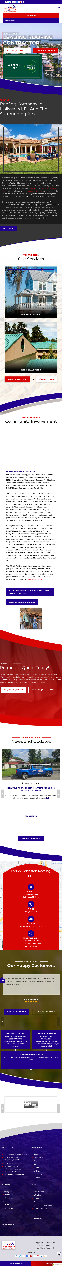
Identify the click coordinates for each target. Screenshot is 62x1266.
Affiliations (37, 1195)
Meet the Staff (39, 1192)
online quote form (38, 682)
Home (36, 1154)
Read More (8, 229)
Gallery (36, 1168)
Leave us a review (15, 1263)
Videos (36, 1215)
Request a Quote (13, 690)
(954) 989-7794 (31, 15)
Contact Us (38, 1174)
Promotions (38, 1212)
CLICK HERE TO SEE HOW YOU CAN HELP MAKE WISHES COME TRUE (30, 592)
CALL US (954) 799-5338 (17, 51)
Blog (35, 1161)
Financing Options (40, 1208)
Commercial (9, 1198)
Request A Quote (17, 379)
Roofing (6, 1192)
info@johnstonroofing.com (31, 926)
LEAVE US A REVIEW (45, 1012)
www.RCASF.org (35, 579)
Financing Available (10, 20)
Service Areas (38, 1157)
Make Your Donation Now (22, 602)
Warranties (38, 1219)
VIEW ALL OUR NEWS (31, 838)
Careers (36, 1198)
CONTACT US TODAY (45, 51)
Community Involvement (43, 1205)
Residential (9, 1194)
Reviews (37, 1171)
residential (34, 188)
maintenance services (33, 191)
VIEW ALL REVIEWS (16, 1012)
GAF (35, 1164)
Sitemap (37, 1178)
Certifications (38, 1202)
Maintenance (8, 1202)
